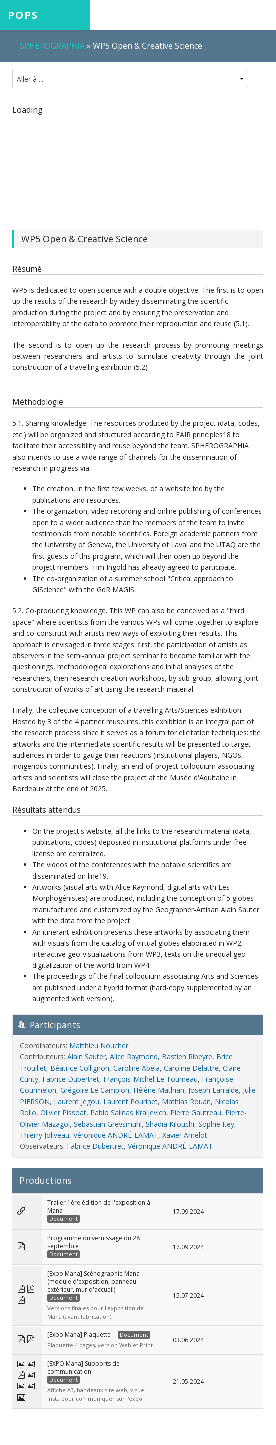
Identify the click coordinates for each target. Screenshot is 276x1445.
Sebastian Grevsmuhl (108, 1124)
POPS (23, 15)
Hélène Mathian (159, 1090)
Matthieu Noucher (99, 1045)
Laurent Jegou (77, 1101)
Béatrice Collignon (80, 1068)
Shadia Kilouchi (170, 1124)
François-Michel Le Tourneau (151, 1079)
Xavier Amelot (185, 1135)
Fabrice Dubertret (71, 1079)
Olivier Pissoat (63, 1112)
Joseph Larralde (213, 1090)
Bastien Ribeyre (187, 1056)
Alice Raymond (134, 1056)
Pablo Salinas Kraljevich (128, 1112)
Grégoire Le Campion (95, 1090)
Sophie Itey (216, 1124)
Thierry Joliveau (45, 1135)
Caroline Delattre (191, 1068)
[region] (138, 166)
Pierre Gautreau (196, 1112)
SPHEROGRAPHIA (52, 45)
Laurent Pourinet (131, 1101)
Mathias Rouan (186, 1101)
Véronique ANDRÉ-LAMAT (116, 1135)
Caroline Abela (137, 1068)
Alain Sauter (87, 1056)
